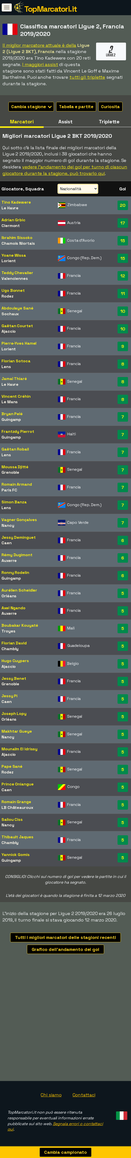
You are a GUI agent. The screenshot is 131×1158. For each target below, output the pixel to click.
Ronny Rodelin (15, 572)
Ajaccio (8, 331)
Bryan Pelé (12, 413)
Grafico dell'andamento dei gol (65, 949)
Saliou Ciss (12, 819)
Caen (6, 542)
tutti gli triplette (87, 77)
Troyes (8, 631)
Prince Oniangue (17, 784)
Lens (6, 366)
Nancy (7, 525)
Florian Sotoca (15, 361)
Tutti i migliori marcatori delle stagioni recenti (65, 937)
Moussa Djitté (14, 466)
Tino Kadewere (16, 202)
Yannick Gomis (15, 854)
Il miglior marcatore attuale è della (39, 45)
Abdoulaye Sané (17, 308)
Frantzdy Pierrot (17, 431)
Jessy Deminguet (18, 537)
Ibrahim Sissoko (16, 237)
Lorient (8, 260)
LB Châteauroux (17, 807)
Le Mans (9, 401)
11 (123, 293)
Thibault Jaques (17, 837)
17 (122, 223)
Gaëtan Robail (15, 449)
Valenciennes (14, 278)
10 (122, 311)
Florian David (14, 643)
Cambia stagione (31, 106)
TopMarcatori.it (50, 9)
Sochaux (10, 313)
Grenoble (10, 472)
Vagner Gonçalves (19, 519)
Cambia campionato (65, 1152)
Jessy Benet (13, 678)
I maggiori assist (40, 64)
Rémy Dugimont (16, 554)
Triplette (109, 121)
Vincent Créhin (16, 396)
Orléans (8, 596)
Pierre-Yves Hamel (18, 343)
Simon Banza (14, 502)
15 (122, 240)
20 (123, 205)
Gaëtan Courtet (17, 325)
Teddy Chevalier (17, 272)
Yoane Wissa (13, 255)
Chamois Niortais (18, 243)
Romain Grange (16, 801)
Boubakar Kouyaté (19, 625)
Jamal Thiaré (14, 378)
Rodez (7, 296)
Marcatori (21, 121)
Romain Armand (16, 484)
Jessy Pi (9, 695)
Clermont (10, 225)
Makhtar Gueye (16, 731)
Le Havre (9, 208)
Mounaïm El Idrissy (19, 749)
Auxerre (9, 560)
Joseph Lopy (13, 713)
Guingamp (11, 419)
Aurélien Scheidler (19, 590)
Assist (65, 121)
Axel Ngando (13, 608)
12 (122, 276)
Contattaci (84, 1095)
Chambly (9, 648)
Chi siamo (51, 1095)
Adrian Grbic (13, 220)
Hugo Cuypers (15, 660)
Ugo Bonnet (13, 290)
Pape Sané (11, 766)
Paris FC (9, 490)
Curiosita (110, 106)
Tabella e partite (76, 106)
